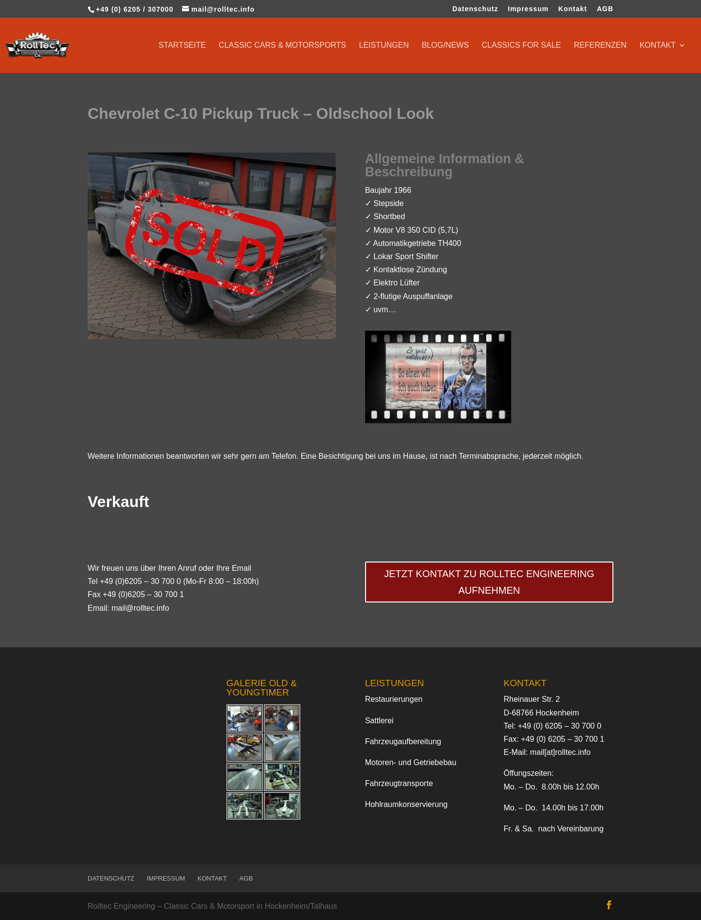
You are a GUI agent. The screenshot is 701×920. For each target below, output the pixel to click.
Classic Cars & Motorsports (282, 45)
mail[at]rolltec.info (560, 752)
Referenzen (600, 45)
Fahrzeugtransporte (399, 783)
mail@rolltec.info (140, 608)
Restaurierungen (394, 699)
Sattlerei (379, 720)
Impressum (528, 9)
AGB (605, 9)
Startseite (182, 45)
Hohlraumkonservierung (406, 804)
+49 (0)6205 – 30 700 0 (140, 581)
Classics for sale (521, 45)
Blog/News (445, 45)
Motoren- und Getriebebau (411, 762)
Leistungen (383, 45)
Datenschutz (475, 9)
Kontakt (572, 9)
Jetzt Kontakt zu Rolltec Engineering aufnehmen (489, 582)
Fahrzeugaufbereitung (403, 741)
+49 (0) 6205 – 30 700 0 (559, 726)
